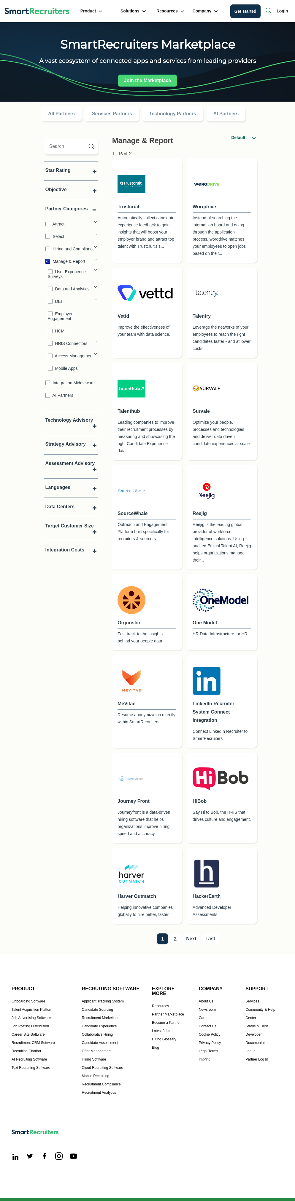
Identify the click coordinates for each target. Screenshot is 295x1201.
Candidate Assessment (100, 1043)
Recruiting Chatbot (26, 1051)
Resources (170, 11)
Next (191, 938)
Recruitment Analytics (99, 1092)
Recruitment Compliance (101, 1084)
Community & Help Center (260, 1014)
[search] (71, 146)
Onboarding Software (28, 1001)
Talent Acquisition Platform (32, 1010)
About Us (206, 1001)
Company (205, 11)
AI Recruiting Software (29, 1059)
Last (210, 938)
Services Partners (112, 113)
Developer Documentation (257, 1038)
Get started (245, 11)
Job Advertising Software (31, 1018)
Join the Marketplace (147, 80)
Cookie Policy (210, 1034)
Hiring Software (94, 1059)
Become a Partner (166, 1023)
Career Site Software (28, 1034)
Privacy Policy (210, 1043)
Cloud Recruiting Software (102, 1068)
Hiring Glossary (164, 1039)
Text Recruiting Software (31, 1068)
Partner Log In (256, 1059)
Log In (250, 1051)
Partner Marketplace (168, 1014)
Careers (205, 1018)
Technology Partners (172, 113)
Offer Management (97, 1051)
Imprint (204, 1059)
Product (91, 11)
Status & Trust (256, 1026)
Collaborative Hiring (97, 1034)
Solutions (133, 11)
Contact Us (207, 1026)
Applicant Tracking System (103, 1001)
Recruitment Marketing (100, 1018)
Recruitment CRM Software (33, 1043)
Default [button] (243, 137)
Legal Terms (208, 1051)
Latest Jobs (161, 1031)
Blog (155, 1047)
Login (282, 11)
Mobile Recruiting (96, 1076)
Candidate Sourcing (97, 1010)
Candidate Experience (99, 1026)
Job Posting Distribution (30, 1026)
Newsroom (207, 1010)
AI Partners (226, 113)
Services (252, 1001)
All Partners (61, 113)
